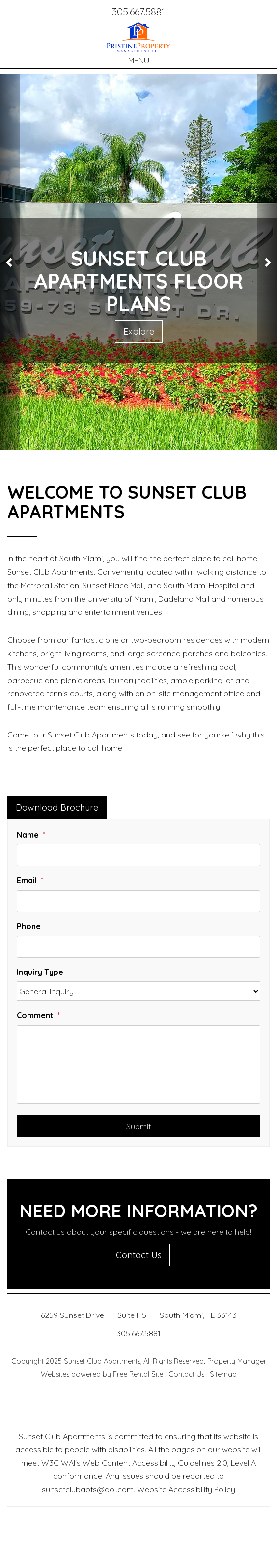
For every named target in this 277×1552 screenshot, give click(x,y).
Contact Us (139, 1255)
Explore (138, 331)
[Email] (138, 901)
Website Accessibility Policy (186, 1489)
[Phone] (138, 947)
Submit (138, 1126)
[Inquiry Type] (138, 991)
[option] (138, 262)
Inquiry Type (40, 972)
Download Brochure (57, 807)
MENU (138, 60)
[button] (10, 262)
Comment (35, 1015)
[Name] (138, 855)
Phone (29, 926)
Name (28, 835)
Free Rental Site (138, 1374)
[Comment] (138, 1064)
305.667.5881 (138, 11)
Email (27, 880)
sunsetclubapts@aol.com (88, 1489)
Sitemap (223, 1374)
